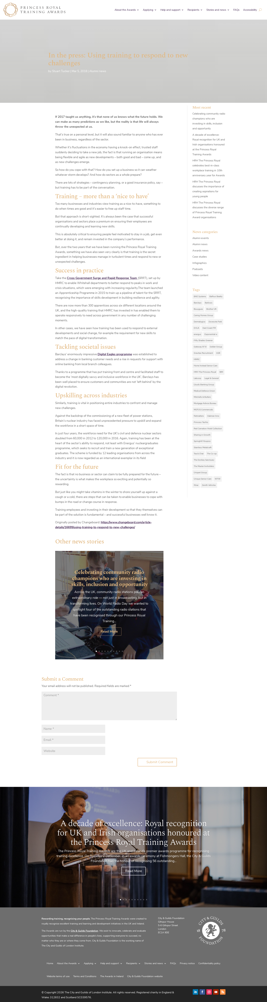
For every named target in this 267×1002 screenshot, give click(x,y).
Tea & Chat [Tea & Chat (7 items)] (198, 453)
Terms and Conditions (84, 976)
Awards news (200, 250)
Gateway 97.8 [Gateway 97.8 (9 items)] (200, 346)
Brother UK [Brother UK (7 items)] (211, 309)
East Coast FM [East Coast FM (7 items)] (209, 328)
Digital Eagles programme (115, 354)
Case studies (199, 256)
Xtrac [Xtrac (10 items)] (196, 485)
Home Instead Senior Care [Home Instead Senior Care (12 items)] (205, 365)
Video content (200, 275)
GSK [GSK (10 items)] (218, 353)
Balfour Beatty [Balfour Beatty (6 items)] (215, 296)
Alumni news (97, 71)
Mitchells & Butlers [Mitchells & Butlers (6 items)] (202, 397)
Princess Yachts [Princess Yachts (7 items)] (201, 422)
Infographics (199, 263)
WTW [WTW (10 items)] (217, 478)
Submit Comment (159, 762)
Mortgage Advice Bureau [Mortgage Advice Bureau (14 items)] (205, 403)
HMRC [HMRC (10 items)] (197, 359)
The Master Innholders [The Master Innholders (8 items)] (204, 466)
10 (122, 651)
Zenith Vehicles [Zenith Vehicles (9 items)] (209, 485)
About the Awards (125, 10)
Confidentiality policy (209, 963)
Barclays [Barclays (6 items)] (197, 302)
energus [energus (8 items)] (197, 334)
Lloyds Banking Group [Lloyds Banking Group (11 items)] (204, 384)
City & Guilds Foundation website (145, 976)
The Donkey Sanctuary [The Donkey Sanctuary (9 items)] (204, 460)
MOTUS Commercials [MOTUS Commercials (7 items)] (203, 409)
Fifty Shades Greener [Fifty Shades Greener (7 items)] (203, 340)
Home (50, 963)
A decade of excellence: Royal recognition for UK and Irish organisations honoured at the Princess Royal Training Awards (208, 144)
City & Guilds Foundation (84, 930)
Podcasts (197, 269)
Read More (133, 878)
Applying (148, 10)
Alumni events (200, 238)
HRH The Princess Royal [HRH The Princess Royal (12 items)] (205, 372)
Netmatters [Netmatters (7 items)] (199, 416)
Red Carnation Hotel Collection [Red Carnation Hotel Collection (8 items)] (208, 428)
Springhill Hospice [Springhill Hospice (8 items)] (202, 441)
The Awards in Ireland (111, 976)
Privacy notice (187, 963)
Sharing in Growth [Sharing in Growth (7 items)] (202, 434)
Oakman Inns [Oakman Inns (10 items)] (213, 416)
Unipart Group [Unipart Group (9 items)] (200, 472)
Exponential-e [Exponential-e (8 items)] (211, 334)
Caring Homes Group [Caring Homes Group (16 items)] (203, 315)
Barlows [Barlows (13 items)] (208, 302)
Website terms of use (58, 976)
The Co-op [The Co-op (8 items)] (212, 453)
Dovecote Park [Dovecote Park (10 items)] (215, 321)
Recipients (193, 10)
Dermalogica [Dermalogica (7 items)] (199, 321)
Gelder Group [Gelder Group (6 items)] (216, 346)
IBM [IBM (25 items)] (221, 372)
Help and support (170, 10)
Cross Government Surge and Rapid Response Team (102, 278)
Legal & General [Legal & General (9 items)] (212, 378)
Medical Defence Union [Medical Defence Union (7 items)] (204, 391)
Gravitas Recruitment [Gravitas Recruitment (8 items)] (203, 353)
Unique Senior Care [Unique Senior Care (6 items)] (202, 478)
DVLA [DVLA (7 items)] (196, 328)
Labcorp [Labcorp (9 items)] (197, 378)
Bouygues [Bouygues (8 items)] (198, 309)
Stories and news (216, 10)
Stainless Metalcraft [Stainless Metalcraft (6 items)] (202, 447)
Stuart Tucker (61, 71)
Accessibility (250, 10)
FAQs (236, 10)
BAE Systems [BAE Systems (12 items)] (200, 296)
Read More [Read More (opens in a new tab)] (109, 637)
